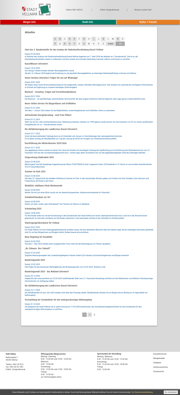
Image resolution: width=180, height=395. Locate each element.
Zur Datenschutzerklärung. (142, 392)
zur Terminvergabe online (51, 377)
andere (110, 44)
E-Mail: (8, 369)
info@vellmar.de (18, 369)
